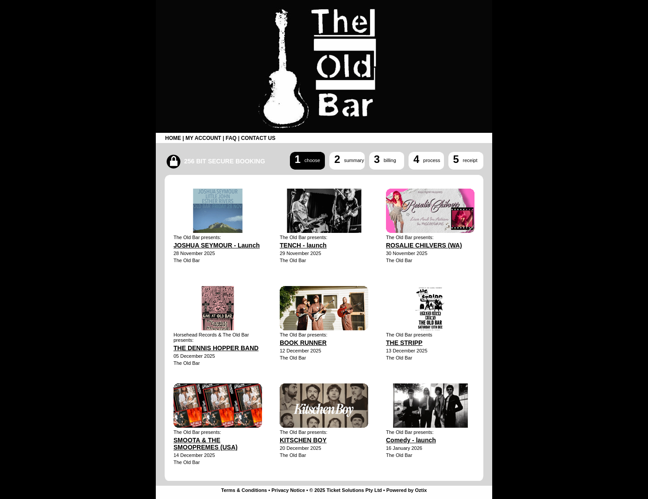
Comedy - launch (411, 440)
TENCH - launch (303, 245)
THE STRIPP (404, 342)
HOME (173, 138)
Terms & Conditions (244, 490)
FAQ (231, 138)
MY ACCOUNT (203, 138)
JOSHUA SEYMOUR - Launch (217, 245)
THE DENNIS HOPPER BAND (216, 348)
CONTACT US (258, 138)
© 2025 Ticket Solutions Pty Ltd (345, 490)
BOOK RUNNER (303, 342)
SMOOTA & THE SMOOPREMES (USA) (206, 444)
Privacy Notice (288, 490)
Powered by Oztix (406, 490)
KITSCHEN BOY (303, 440)
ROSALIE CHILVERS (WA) (424, 245)
